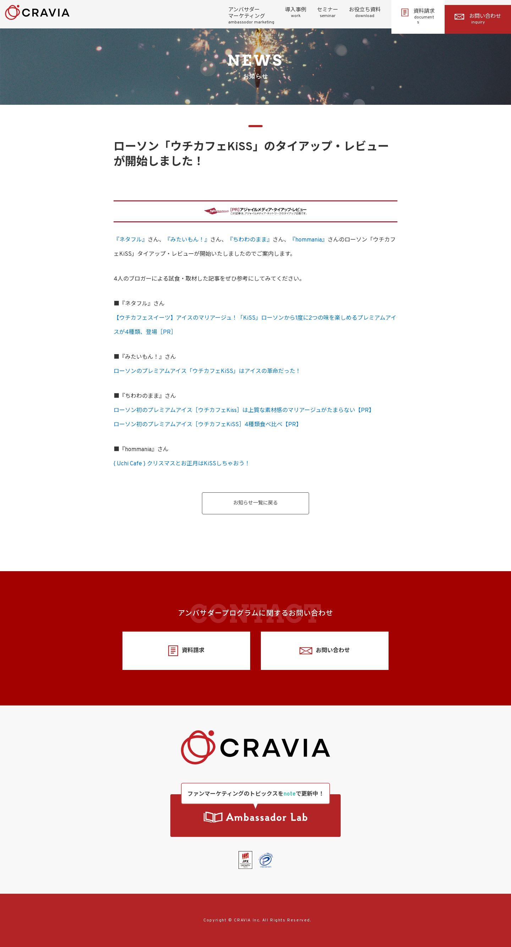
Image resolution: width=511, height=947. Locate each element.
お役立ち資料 (365, 13)
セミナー (327, 13)
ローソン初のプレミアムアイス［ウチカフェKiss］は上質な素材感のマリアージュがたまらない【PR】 (244, 410)
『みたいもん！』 (187, 240)
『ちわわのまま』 (250, 240)
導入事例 (295, 13)
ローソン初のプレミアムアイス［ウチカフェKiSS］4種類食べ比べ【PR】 (208, 424)
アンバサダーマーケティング (251, 16)
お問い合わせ (478, 19)
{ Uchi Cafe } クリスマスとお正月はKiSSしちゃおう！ (182, 463)
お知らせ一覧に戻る (255, 503)
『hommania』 (309, 240)
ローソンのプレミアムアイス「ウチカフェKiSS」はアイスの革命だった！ (207, 371)
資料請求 (418, 16)
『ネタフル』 (131, 240)
